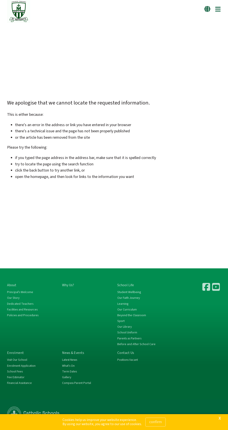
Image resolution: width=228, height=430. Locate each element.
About (11, 285)
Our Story (13, 298)
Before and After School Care (136, 344)
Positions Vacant (127, 360)
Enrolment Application (21, 366)
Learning (122, 304)
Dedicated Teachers (20, 304)
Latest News (69, 360)
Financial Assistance (19, 383)
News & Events (73, 352)
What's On (68, 366)
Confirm (155, 422)
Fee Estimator (16, 377)
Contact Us (125, 352)
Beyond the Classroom (131, 315)
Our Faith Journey (128, 298)
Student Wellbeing (129, 292)
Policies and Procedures (22, 315)
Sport (121, 321)
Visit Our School (17, 360)
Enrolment (15, 352)
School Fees (15, 371)
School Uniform (127, 332)
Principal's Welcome (20, 292)
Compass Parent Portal (76, 383)
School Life (125, 285)
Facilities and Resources (22, 309)
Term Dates (69, 371)
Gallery (66, 377)
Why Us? (68, 285)
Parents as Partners (129, 338)
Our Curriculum (127, 309)
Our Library (124, 327)
